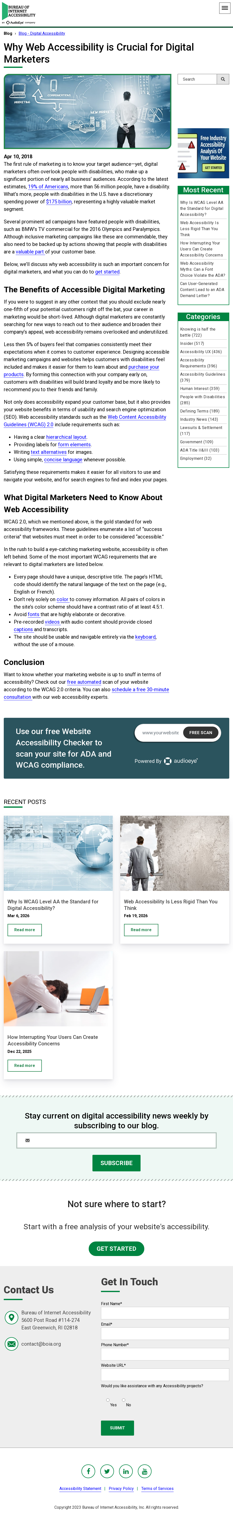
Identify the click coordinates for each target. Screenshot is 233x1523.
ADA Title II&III (199, 450)
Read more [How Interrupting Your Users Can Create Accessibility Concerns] (24, 1065)
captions (24, 629)
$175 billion (59, 202)
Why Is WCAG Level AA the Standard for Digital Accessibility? (201, 208)
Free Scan (200, 732)
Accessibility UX (201, 351)
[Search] (203, 79)
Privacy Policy (121, 1488)
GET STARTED (116, 1248)
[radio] (111, 1400)
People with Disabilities (202, 399)
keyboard (145, 637)
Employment (196, 458)
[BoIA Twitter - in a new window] (107, 1471)
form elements (74, 445)
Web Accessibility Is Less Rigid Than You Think (199, 228)
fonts (34, 614)
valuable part (30, 252)
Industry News (199, 419)
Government (196, 442)
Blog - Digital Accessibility (42, 33)
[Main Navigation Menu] (224, 8)
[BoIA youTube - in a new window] (145, 1471)
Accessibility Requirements (198, 363)
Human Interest (200, 388)
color (63, 599)
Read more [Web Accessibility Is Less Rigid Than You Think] (141, 929)
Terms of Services (157, 1488)
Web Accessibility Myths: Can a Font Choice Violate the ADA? (202, 269)
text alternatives (49, 452)
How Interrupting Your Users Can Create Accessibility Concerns (201, 249)
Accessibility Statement (80, 1488)
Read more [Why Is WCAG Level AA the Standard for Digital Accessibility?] (24, 929)
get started (107, 272)
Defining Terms (200, 411)
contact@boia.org (41, 1344)
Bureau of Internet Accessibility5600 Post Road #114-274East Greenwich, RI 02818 (56, 1320)
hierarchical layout (66, 437)
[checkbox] (116, 1400)
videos (53, 622)
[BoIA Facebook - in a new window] (88, 1471)
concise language (63, 460)
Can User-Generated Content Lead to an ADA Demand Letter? (202, 289)
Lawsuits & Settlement (201, 430)
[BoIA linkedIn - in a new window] (126, 1471)
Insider (192, 343)
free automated (84, 682)
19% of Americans (48, 187)
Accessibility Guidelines (202, 377)
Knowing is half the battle (198, 332)
